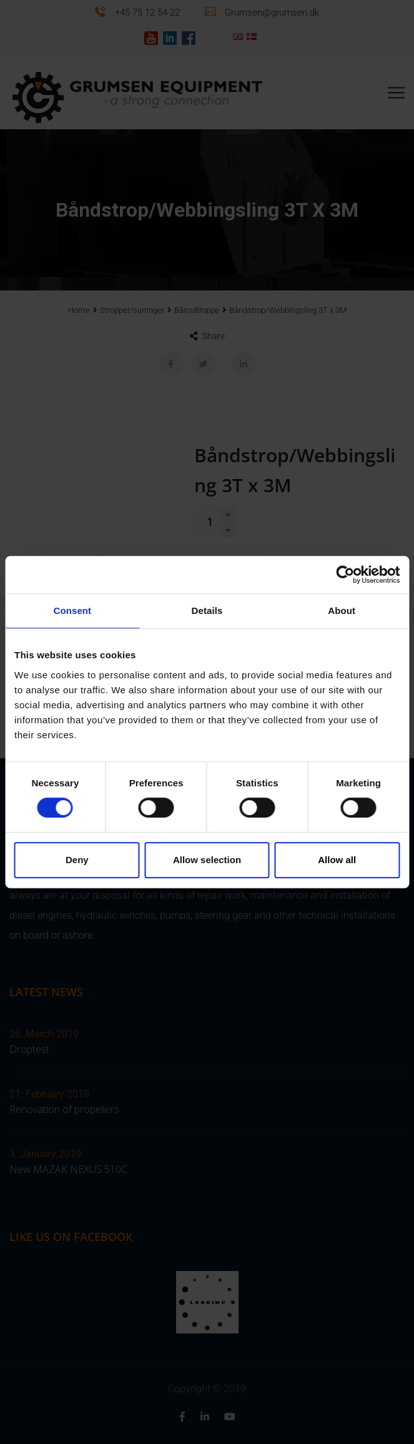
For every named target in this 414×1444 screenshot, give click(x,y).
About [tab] (341, 610)
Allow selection (207, 859)
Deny (77, 859)
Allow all (337, 859)
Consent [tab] (72, 610)
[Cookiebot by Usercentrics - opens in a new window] (345, 574)
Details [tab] (207, 610)
